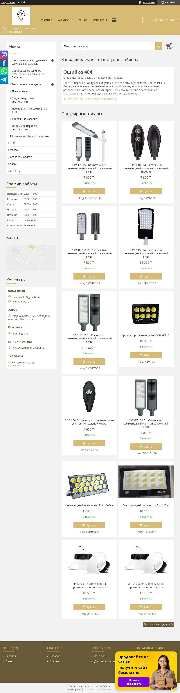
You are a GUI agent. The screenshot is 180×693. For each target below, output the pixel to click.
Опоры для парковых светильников (25, 127)
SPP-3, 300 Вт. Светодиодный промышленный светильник (145, 585)
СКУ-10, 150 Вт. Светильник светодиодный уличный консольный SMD (89, 253)
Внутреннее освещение (27, 84)
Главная (46, 20)
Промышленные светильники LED (30, 110)
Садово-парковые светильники (23, 99)
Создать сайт (8, 2)
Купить (91, 191)
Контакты (99, 20)
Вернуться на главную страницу (92, 99)
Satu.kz (106, 686)
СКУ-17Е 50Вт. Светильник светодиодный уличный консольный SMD (89, 338)
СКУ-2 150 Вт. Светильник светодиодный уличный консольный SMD (146, 253)
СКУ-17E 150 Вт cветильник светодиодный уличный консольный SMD (89, 168)
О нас (83, 20)
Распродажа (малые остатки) (30, 136)
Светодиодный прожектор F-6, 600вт (146, 505)
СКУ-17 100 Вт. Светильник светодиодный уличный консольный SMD (146, 424)
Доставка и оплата (20, 157)
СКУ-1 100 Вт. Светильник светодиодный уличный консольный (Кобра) (146, 168)
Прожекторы (20, 91)
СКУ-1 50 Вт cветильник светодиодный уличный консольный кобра (89, 422)
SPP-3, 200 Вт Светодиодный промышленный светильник (89, 585)
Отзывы (13, 150)
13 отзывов (149, 2)
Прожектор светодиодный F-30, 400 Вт (146, 335)
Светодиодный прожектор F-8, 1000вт (89, 505)
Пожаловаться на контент (98, 689)
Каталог (63, 20)
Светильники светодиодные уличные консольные (29, 62)
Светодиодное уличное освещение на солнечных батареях (28, 74)
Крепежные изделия (24, 119)
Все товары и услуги (156, 624)
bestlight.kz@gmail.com (27, 297)
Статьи (12, 164)
